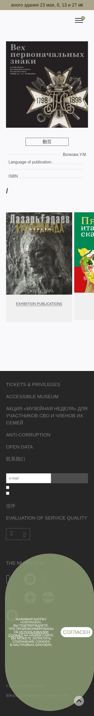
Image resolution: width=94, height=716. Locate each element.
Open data (19, 447)
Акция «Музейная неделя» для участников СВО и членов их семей (46, 415)
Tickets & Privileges (33, 384)
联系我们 (15, 459)
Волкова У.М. (75, 154)
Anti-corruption (28, 434)
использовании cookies (28, 633)
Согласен (76, 632)
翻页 (47, 141)
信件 (11, 505)
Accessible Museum (32, 396)
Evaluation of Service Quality (46, 518)
